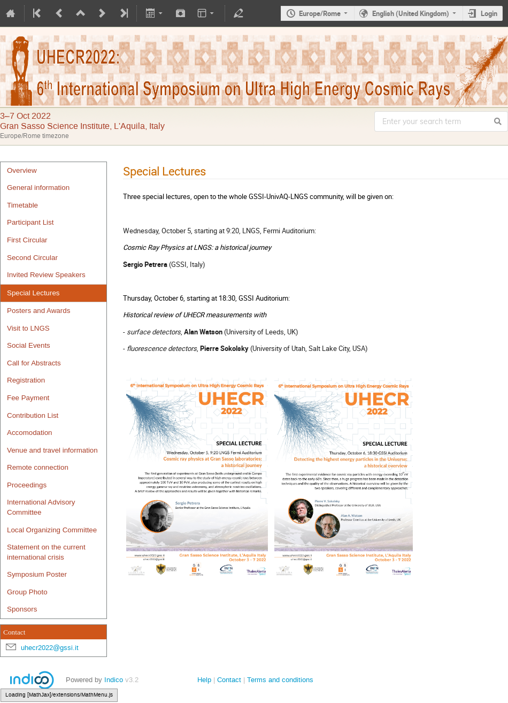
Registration (26, 380)
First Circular (27, 240)
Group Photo (27, 592)
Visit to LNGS (28, 328)
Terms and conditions (280, 679)
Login (489, 13)
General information (38, 188)
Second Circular (32, 258)
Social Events (28, 345)
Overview (22, 170)
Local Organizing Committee (52, 530)
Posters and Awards (38, 311)
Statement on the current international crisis (46, 552)
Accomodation (29, 433)
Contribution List (32, 415)
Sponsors (22, 609)
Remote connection (37, 467)
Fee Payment (28, 398)
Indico (113, 679)
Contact (229, 679)
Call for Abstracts (34, 363)
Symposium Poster (37, 574)
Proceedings (27, 485)
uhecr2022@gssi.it (50, 647)
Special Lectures (33, 293)
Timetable (22, 205)
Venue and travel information (52, 450)
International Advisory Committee (41, 507)
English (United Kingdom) (410, 13)
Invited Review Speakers (46, 275)
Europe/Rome (320, 13)
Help (204, 679)
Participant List (30, 222)
